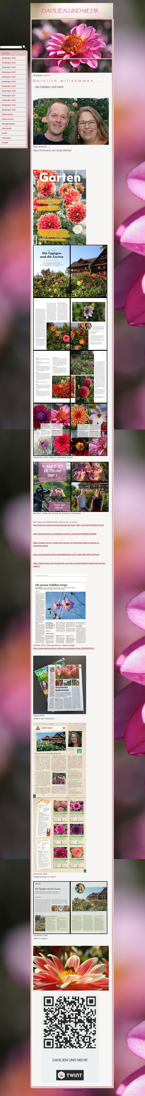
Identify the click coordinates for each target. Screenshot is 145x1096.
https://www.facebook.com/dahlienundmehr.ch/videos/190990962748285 (64, 534)
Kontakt (5, 143)
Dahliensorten (7, 114)
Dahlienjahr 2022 (9, 72)
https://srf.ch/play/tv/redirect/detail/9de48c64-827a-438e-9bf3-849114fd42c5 (66, 554)
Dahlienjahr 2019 (9, 86)
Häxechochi (6, 128)
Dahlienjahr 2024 (9, 63)
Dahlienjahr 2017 (9, 96)
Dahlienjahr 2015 (9, 105)
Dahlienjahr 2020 (9, 82)
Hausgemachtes (8, 124)
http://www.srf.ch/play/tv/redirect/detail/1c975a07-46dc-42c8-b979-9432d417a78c (68, 525)
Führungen (6, 138)
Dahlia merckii (7, 119)
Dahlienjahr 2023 (9, 67)
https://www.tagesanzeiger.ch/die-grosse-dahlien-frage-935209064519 (63, 648)
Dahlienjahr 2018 (9, 91)
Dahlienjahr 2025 (9, 58)
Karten (4, 133)
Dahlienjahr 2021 (9, 77)
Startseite (6, 53)
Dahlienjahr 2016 (9, 100)
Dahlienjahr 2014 (9, 110)
